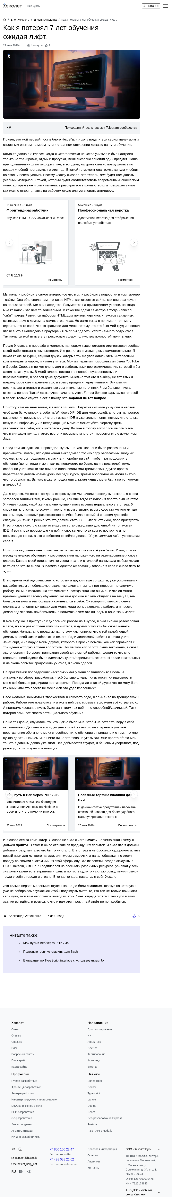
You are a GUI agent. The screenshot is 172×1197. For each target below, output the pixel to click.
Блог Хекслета (20, 19)
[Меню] (165, 6)
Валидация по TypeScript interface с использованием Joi (63, 960)
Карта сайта (19, 1066)
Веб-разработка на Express (105, 1118)
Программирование (100, 1029)
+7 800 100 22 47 (61, 1149)
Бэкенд (92, 1066)
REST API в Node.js (100, 1130)
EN (21, 1171)
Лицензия (94, 1161)
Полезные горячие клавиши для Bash (50, 951)
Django (92, 1105)
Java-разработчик (22, 1093)
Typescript (94, 1093)
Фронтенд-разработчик (25, 1087)
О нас (15, 1029)
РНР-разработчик (22, 1112)
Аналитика (94, 1041)
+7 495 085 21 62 (61, 1159)
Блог (14, 1048)
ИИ (89, 1035)
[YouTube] (20, 1150)
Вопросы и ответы (22, 1054)
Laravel (92, 1099)
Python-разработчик (24, 1080)
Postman (93, 1124)
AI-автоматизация (22, 1130)
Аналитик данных (22, 1124)
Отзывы (16, 1035)
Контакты (93, 1167)
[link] (71, 128)
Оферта (93, 1155)
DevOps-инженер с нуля (26, 1105)
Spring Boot (95, 1080)
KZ (28, 1171)
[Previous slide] (9, 242)
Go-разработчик (21, 1118)
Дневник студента (45, 19)
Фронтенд (94, 1060)
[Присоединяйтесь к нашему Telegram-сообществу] (71, 128)
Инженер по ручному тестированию (33, 1099)
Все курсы (33, 5)
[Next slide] (134, 242)
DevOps (93, 1048)
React (91, 1112)
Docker (92, 1087)
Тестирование (96, 1054)
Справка (16, 1041)
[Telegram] (13, 1150)
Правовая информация (102, 1149)
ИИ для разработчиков (25, 1136)
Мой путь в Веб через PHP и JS (46, 943)
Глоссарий (18, 1060)
